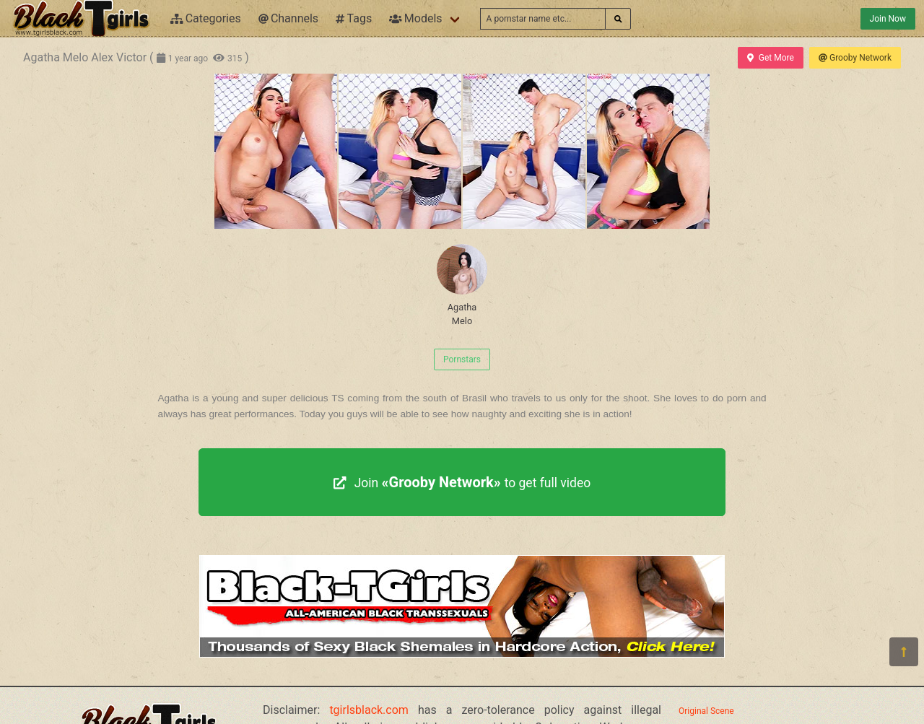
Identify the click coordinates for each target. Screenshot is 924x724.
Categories (205, 18)
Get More (770, 58)
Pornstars (462, 359)
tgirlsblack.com (369, 710)
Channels (288, 18)
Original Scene (706, 711)
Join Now (888, 19)
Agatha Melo (462, 285)
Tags (354, 18)
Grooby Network (855, 58)
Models (415, 18)
